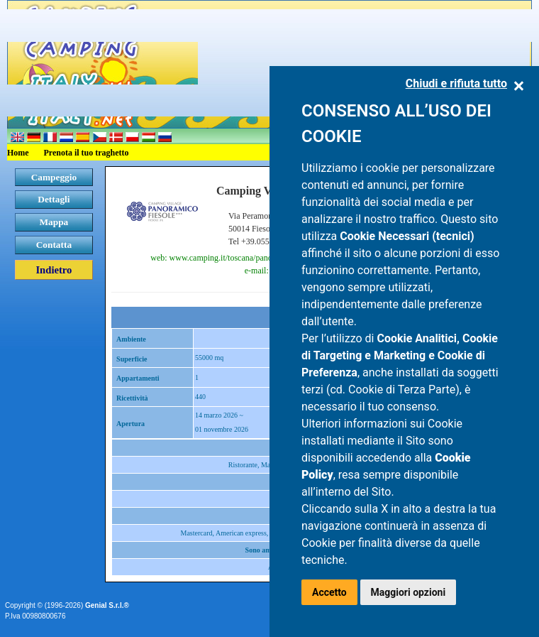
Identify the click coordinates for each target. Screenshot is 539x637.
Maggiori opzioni (408, 592)
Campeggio (54, 177)
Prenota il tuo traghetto (86, 153)
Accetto (329, 592)
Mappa (54, 222)
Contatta (54, 244)
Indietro (53, 270)
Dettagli (54, 199)
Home (18, 153)
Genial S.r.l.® (107, 605)
